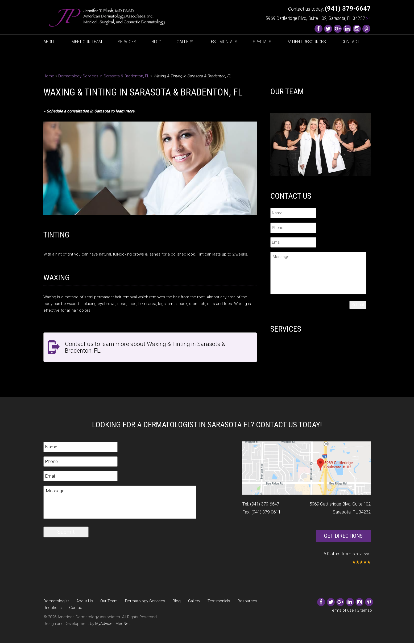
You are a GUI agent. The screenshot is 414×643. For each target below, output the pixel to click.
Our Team (109, 601)
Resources (247, 601)
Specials (262, 41)
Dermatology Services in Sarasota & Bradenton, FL (103, 76)
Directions (52, 607)
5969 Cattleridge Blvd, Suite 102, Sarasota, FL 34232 (318, 18)
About (49, 41)
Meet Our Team (87, 41)
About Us (84, 601)
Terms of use (342, 610)
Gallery (185, 41)
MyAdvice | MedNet (112, 623)
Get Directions (343, 536)
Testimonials (223, 41)
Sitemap (364, 610)
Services (127, 41)
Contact (350, 41)
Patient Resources (306, 41)
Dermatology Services (145, 601)
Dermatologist (56, 601)
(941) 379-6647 (264, 504)
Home (48, 76)
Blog (156, 41)
